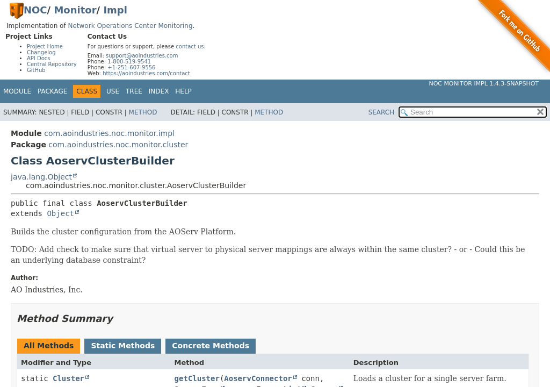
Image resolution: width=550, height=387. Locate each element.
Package (52, 91)
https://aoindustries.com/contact (146, 73)
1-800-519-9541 (129, 61)
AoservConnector (258, 378)
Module (17, 91)
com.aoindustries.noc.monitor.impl (109, 133)
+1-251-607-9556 (131, 67)
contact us (190, 46)
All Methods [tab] (49, 345)
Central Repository (52, 64)
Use (112, 91)
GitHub (36, 70)
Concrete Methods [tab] (210, 345)
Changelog (41, 52)
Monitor (75, 10)
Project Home (45, 46)
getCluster (197, 378)
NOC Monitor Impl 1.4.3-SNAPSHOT (484, 83)
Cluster (68, 378)
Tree (134, 91)
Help (183, 91)
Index (159, 91)
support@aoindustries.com (142, 56)
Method (143, 112)
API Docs (38, 58)
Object (60, 213)
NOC (35, 10)
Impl (115, 10)
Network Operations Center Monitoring (130, 26)
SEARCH (381, 112)
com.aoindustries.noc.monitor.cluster (118, 144)
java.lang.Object (41, 177)
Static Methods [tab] (123, 345)
